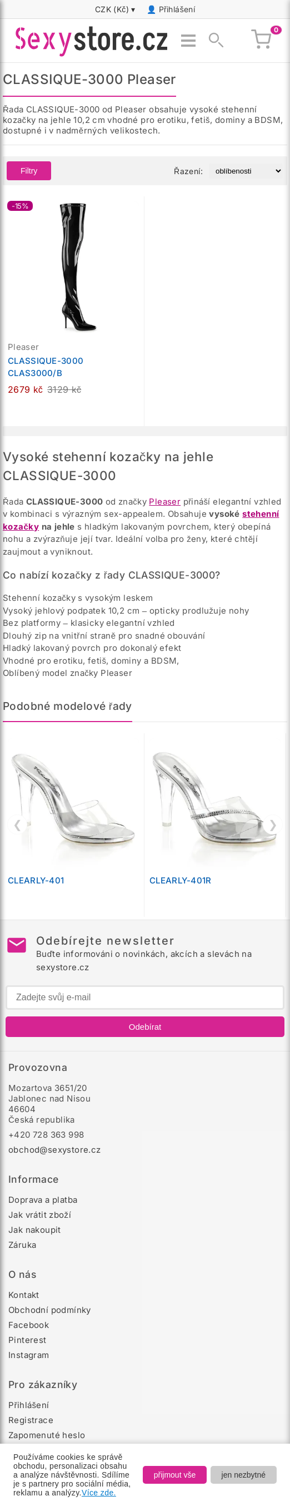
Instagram (28, 1355)
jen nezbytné (244, 1474)
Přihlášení (177, 9)
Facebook (28, 1325)
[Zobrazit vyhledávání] (213, 40)
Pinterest (27, 1340)
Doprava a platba (42, 1199)
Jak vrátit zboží (39, 1214)
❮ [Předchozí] (17, 824)
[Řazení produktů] (245, 171)
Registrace (30, 1420)
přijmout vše (175, 1474)
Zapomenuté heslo (46, 1435)
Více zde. (99, 1492)
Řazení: (188, 171)
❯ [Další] (273, 824)
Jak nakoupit (34, 1229)
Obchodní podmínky (49, 1310)
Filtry (29, 170)
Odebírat (145, 1026)
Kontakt (23, 1295)
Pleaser (165, 501)
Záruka (22, 1245)
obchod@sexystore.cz (54, 1149)
